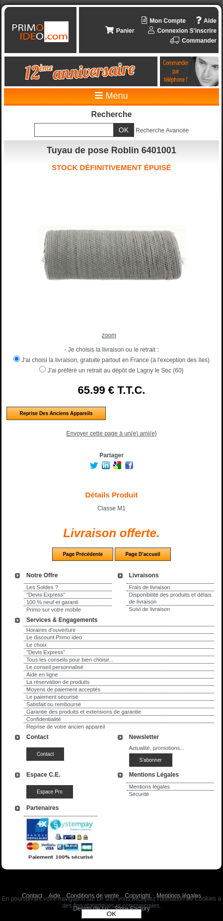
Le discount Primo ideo (54, 637)
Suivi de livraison (149, 609)
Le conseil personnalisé (54, 667)
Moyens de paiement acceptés (63, 689)
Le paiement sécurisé (52, 697)
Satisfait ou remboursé (53, 704)
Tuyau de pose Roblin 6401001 (111, 150)
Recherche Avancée (162, 130)
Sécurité (139, 794)
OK (111, 914)
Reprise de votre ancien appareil (65, 727)
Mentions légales (149, 787)
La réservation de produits (57, 682)
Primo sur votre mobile (53, 610)
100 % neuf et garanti (52, 602)
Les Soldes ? (42, 587)
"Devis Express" (45, 595)
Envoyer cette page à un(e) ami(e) (111, 433)
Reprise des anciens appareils (55, 413)
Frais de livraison (149, 587)
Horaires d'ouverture (50, 630)
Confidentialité (43, 719)
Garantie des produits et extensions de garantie (83, 712)
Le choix (36, 645)
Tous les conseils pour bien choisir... (69, 660)
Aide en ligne (42, 674)
